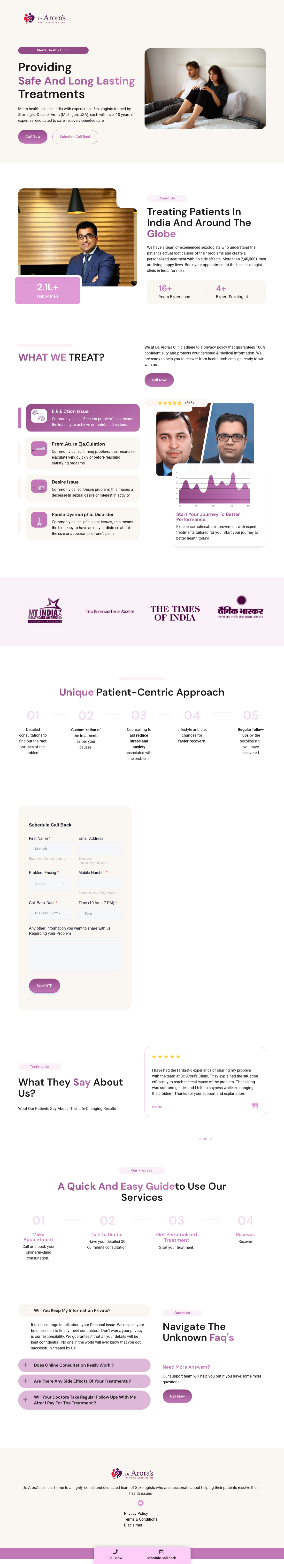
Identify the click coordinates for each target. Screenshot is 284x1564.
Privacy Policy (136, 1513)
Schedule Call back (161, 1558)
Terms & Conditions (140, 1519)
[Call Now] (115, 1552)
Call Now (115, 1558)
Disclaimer (133, 1525)
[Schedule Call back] (161, 1552)
